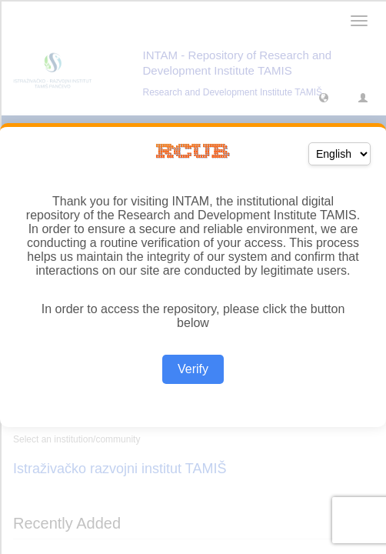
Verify (193, 368)
